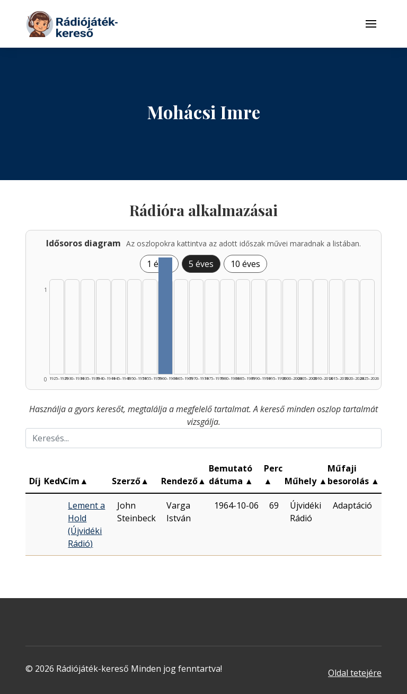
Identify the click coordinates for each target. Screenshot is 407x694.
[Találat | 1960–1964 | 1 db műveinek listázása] (165, 315)
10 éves (245, 264)
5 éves (201, 264)
